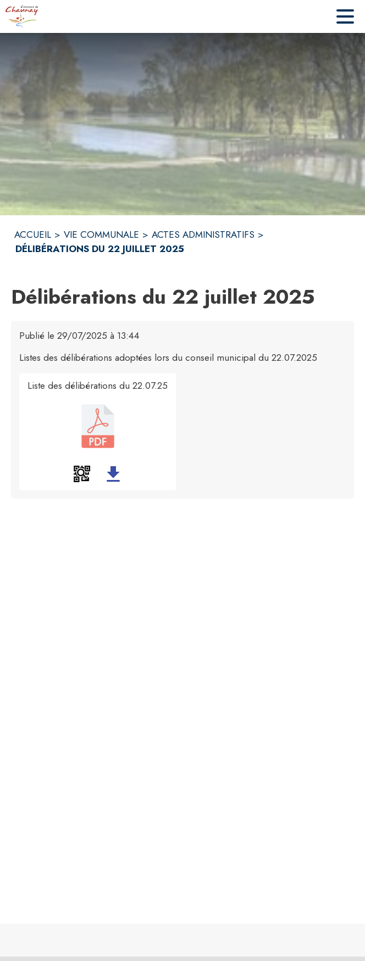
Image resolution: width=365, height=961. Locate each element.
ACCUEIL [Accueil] (32, 234)
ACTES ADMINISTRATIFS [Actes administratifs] (203, 234)
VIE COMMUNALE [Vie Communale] (101, 234)
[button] (82, 474)
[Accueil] (21, 16)
